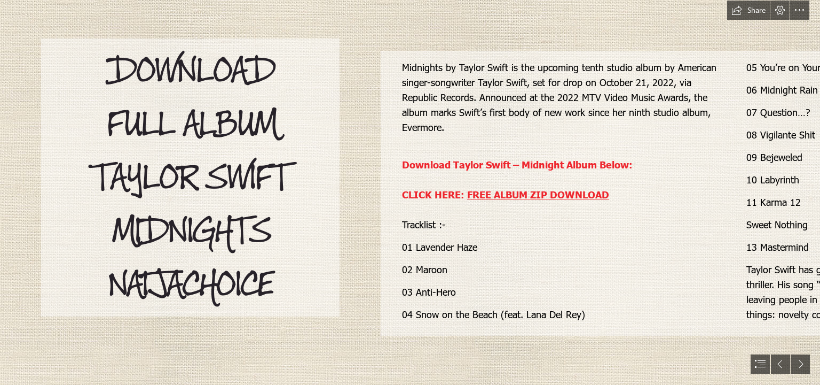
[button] (748, 10)
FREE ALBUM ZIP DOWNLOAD (538, 194)
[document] (410, 192)
